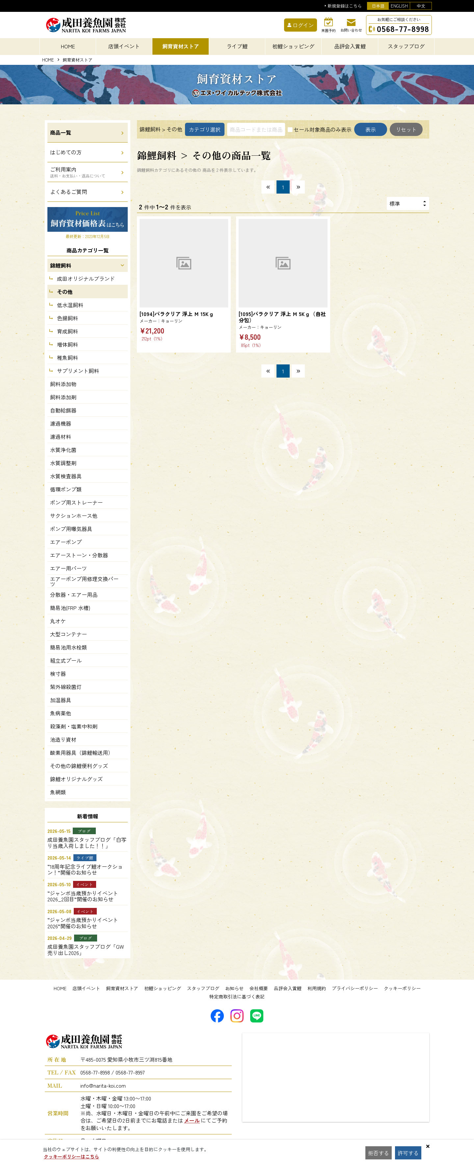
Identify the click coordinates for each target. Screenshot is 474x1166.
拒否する (378, 1153)
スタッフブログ (203, 988)
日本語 (378, 6)
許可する (408, 1153)
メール (192, 1120)
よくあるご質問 (68, 192)
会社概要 (259, 988)
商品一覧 (60, 132)
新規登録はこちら (345, 6)
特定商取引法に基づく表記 (237, 996)
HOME (68, 46)
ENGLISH (399, 6)
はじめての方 (66, 152)
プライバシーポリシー (355, 988)
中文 (421, 6)
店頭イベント (86, 988)
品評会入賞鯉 (288, 988)
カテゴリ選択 (205, 129)
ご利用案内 (77, 171)
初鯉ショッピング (162, 988)
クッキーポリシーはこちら (71, 1156)
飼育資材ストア (122, 988)
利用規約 (316, 988)
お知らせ (234, 988)
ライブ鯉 (237, 46)
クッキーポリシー (402, 988)
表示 (370, 129)
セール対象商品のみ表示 (323, 129)
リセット (406, 129)
